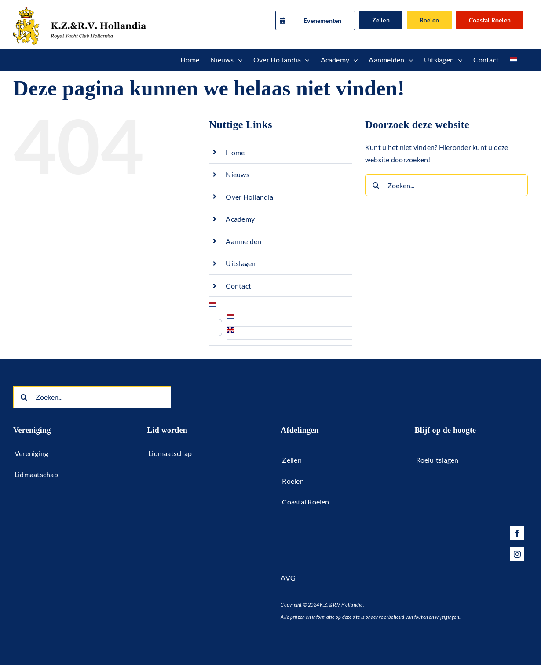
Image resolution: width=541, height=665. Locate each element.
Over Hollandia (249, 197)
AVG (288, 578)
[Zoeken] (376, 185)
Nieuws (237, 174)
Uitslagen (241, 263)
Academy (240, 219)
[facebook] (517, 533)
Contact (238, 285)
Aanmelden (243, 241)
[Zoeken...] (446, 185)
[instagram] (517, 554)
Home (235, 152)
